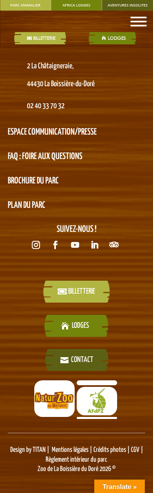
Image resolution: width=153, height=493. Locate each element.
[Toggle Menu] (138, 21)
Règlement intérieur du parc (76, 459)
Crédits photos (110, 450)
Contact (82, 360)
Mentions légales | (72, 450)
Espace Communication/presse (52, 132)
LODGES (117, 38)
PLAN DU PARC (26, 205)
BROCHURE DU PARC (33, 181)
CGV (135, 450)
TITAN (39, 450)
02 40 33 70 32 (45, 106)
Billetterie (44, 38)
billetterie (81, 291)
